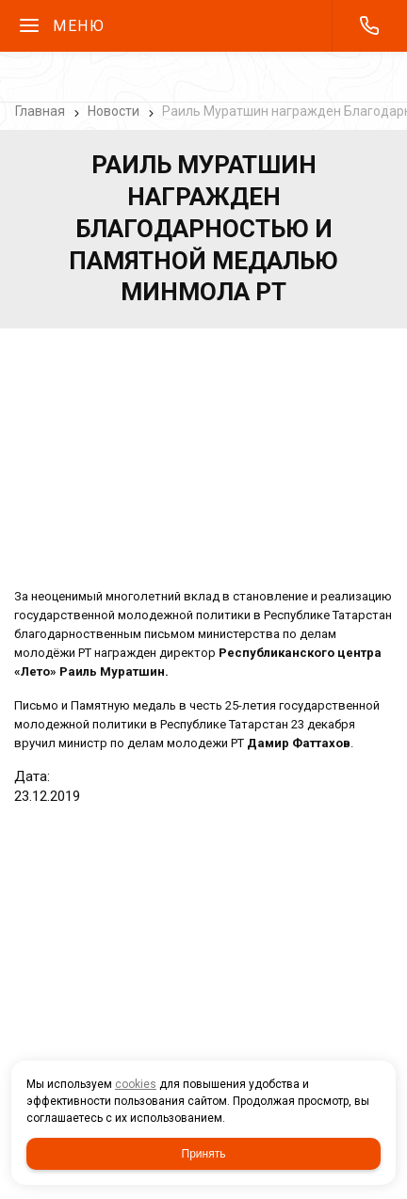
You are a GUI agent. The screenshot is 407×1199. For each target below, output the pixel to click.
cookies (135, 1084)
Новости (113, 111)
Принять (204, 1153)
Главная (40, 111)
